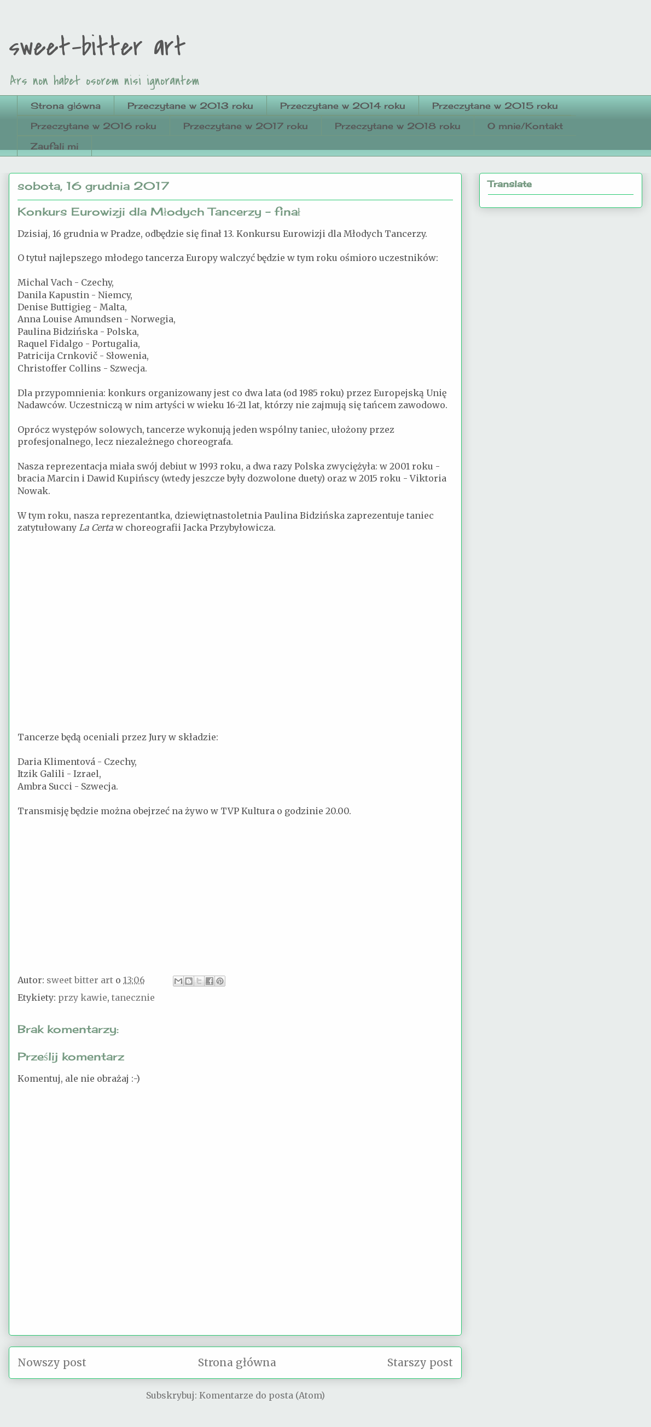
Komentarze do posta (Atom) (262, 1395)
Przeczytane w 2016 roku (93, 125)
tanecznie (133, 997)
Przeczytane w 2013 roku (190, 105)
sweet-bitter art (97, 47)
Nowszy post (52, 1362)
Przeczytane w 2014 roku (342, 105)
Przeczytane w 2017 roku (245, 125)
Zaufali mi (54, 146)
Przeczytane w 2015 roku (495, 105)
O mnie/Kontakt (525, 125)
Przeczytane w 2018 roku (398, 125)
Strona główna (66, 105)
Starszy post (420, 1362)
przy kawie (82, 997)
